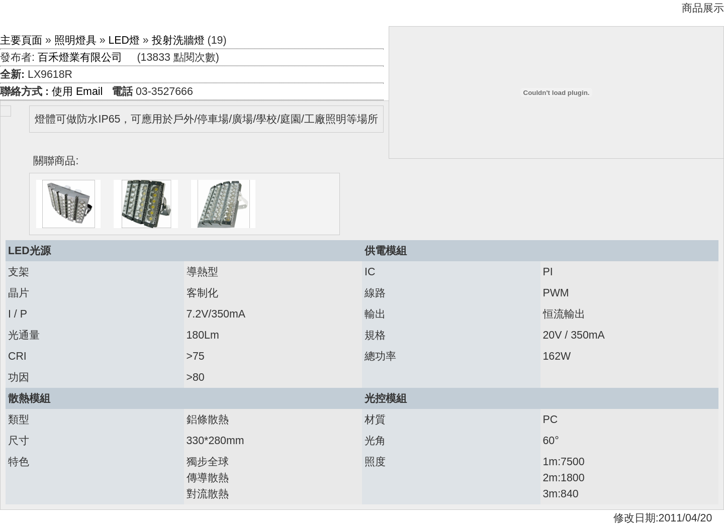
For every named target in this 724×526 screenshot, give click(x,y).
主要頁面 (21, 40)
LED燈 (124, 40)
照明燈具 (75, 40)
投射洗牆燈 (178, 40)
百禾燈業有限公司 (80, 57)
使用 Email (77, 91)
